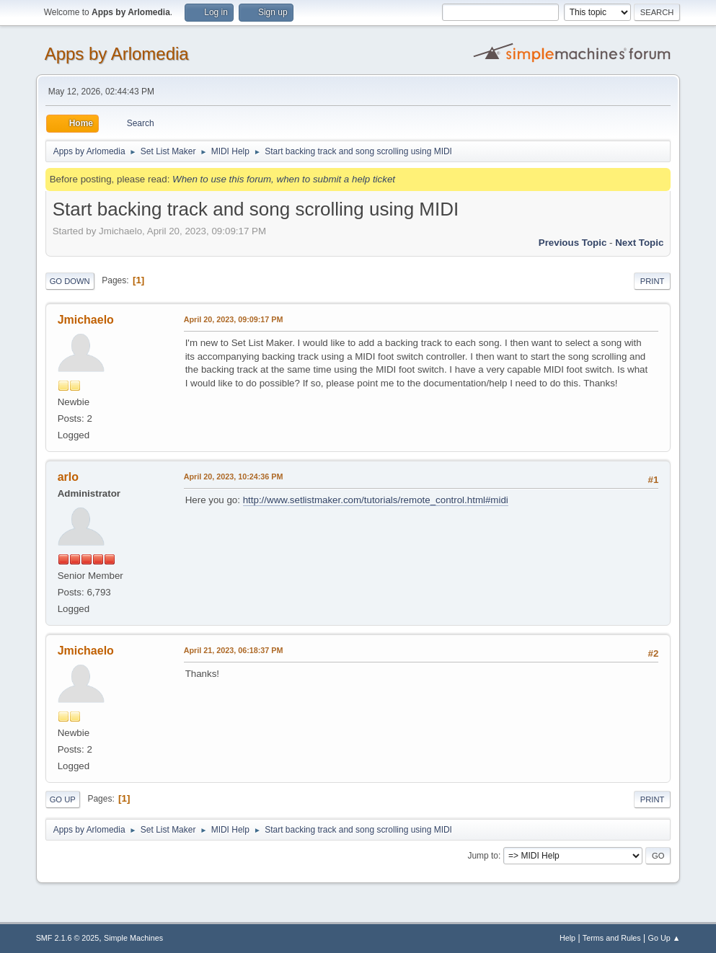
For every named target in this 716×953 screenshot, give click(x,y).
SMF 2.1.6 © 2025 (68, 938)
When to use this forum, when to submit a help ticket (283, 179)
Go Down (70, 281)
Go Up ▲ (664, 938)
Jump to (482, 856)
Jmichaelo (86, 320)
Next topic (639, 242)
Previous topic (573, 242)
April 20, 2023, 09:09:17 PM (233, 319)
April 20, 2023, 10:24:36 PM (233, 476)
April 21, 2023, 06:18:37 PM (233, 650)
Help (567, 938)
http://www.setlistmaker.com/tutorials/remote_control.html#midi (375, 500)
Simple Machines (133, 938)
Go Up (63, 799)
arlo (68, 477)
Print (652, 281)
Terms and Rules (612, 938)
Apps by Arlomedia (117, 53)
